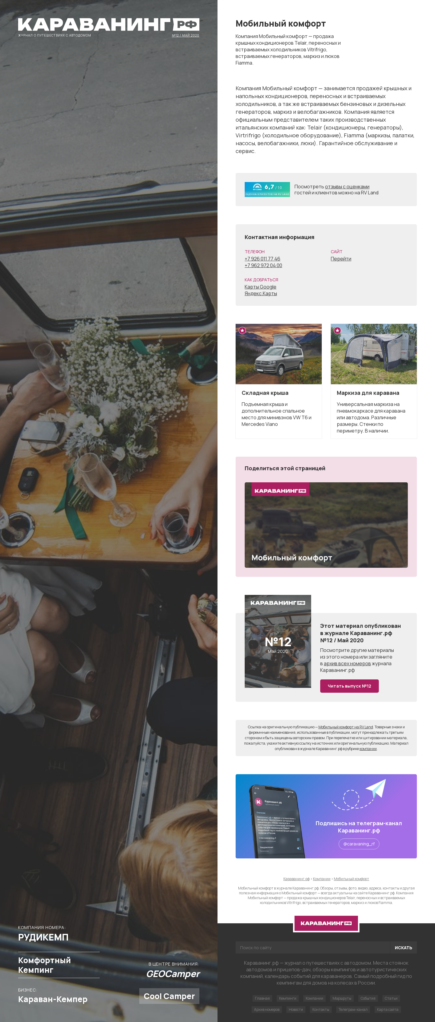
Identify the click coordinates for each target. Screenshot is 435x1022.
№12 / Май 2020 (185, 35)
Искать (403, 947)
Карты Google (260, 286)
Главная (262, 998)
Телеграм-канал (353, 1009)
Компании (314, 998)
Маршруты (342, 998)
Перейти (341, 258)
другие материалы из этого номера (357, 653)
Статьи (391, 998)
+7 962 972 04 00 (263, 265)
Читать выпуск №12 (349, 686)
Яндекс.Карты (261, 293)
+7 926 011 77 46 (262, 258)
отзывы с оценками (347, 186)
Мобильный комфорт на (345, 727)
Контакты (320, 1009)
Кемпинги (287, 998)
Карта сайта (387, 1009)
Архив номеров (266, 1009)
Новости (296, 1009)
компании (368, 748)
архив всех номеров (347, 663)
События (368, 998)
